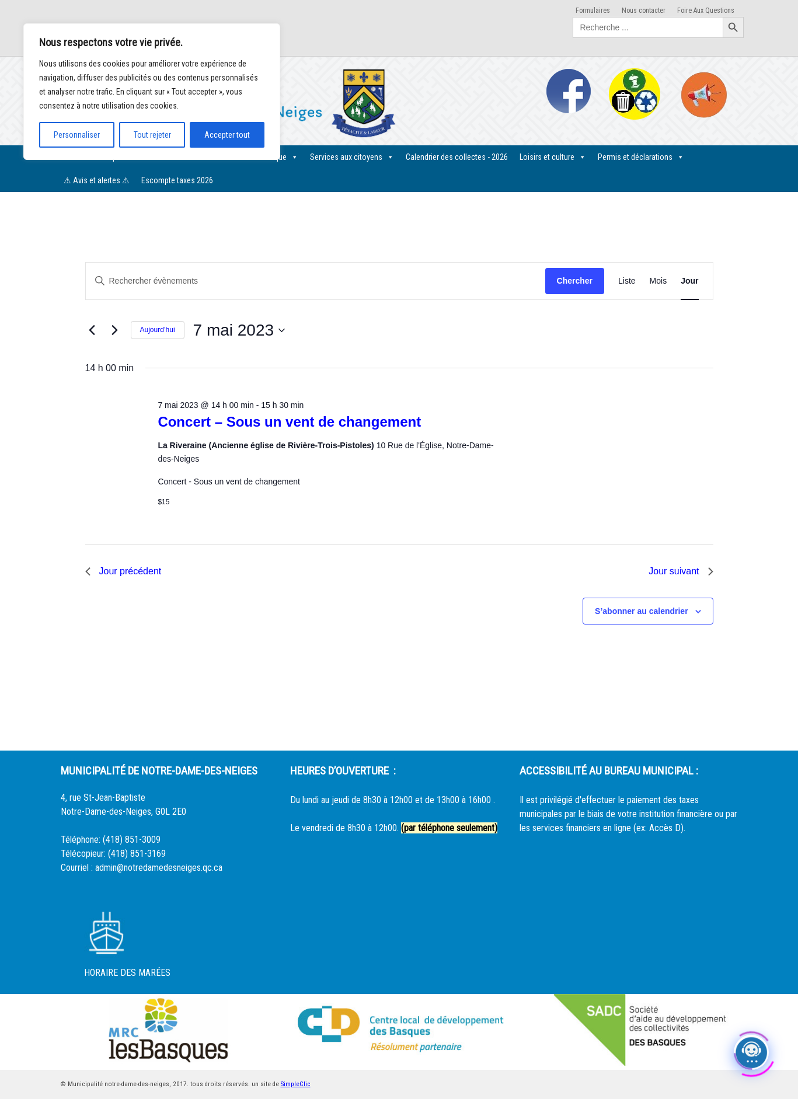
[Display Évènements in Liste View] (627, 281)
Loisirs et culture (553, 157)
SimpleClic (296, 1084)
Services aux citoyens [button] (352, 157)
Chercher (575, 280)
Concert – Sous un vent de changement (289, 422)
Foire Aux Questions (705, 10)
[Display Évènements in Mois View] (658, 281)
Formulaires (593, 10)
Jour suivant (681, 571)
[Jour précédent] (92, 330)
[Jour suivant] (115, 330)
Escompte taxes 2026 (177, 180)
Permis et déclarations (641, 157)
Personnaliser (77, 134)
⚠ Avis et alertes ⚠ (97, 180)
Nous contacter (643, 10)
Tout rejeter (152, 134)
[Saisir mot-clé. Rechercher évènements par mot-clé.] (315, 281)
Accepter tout (227, 134)
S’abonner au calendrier (641, 611)
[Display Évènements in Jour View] (689, 281)
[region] (151, 91)
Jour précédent (123, 571)
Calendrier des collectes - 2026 (457, 157)
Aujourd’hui (157, 330)
